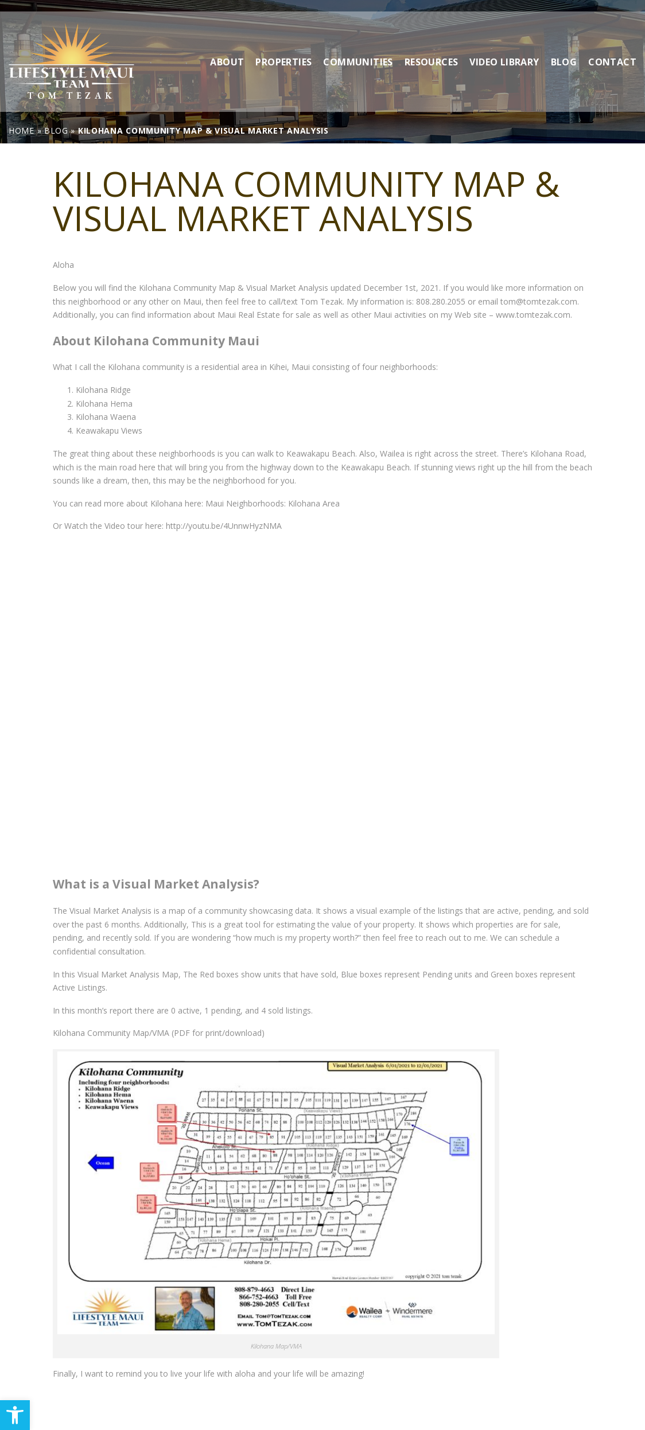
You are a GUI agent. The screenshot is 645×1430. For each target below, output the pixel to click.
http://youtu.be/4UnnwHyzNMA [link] (223, 525)
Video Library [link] (504, 50)
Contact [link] (612, 50)
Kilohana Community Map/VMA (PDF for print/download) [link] (159, 1032)
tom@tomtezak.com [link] (538, 301)
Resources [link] (432, 50)
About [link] (227, 50)
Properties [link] (283, 50)
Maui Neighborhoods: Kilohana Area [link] (272, 503)
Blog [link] (564, 50)
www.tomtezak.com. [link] (534, 314)
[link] (15, 1415)
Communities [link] (358, 50)
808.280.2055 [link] (440, 301)
